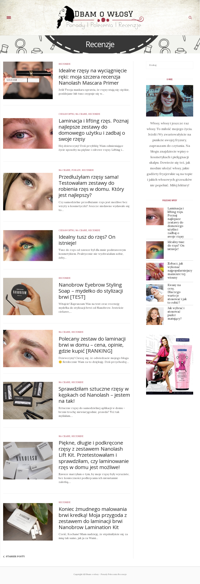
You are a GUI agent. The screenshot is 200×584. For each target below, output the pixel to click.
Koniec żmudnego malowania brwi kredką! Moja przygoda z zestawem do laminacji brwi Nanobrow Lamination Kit (93, 518)
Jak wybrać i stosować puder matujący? (176, 313)
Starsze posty (14, 556)
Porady (76, 170)
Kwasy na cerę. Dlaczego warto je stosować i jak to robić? (177, 293)
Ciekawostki (66, 114)
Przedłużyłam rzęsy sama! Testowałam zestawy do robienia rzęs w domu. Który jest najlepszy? (91, 186)
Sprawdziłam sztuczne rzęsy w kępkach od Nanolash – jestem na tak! (94, 394)
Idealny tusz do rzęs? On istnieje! (87, 239)
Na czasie (81, 114)
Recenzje (65, 64)
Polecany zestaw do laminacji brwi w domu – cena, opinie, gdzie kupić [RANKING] (92, 344)
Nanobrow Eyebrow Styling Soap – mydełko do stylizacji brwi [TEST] (91, 290)
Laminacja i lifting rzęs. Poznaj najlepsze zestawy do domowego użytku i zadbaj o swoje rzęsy (94, 130)
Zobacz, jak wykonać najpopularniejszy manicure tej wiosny (177, 270)
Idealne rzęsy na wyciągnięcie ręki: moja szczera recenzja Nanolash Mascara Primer (93, 76)
